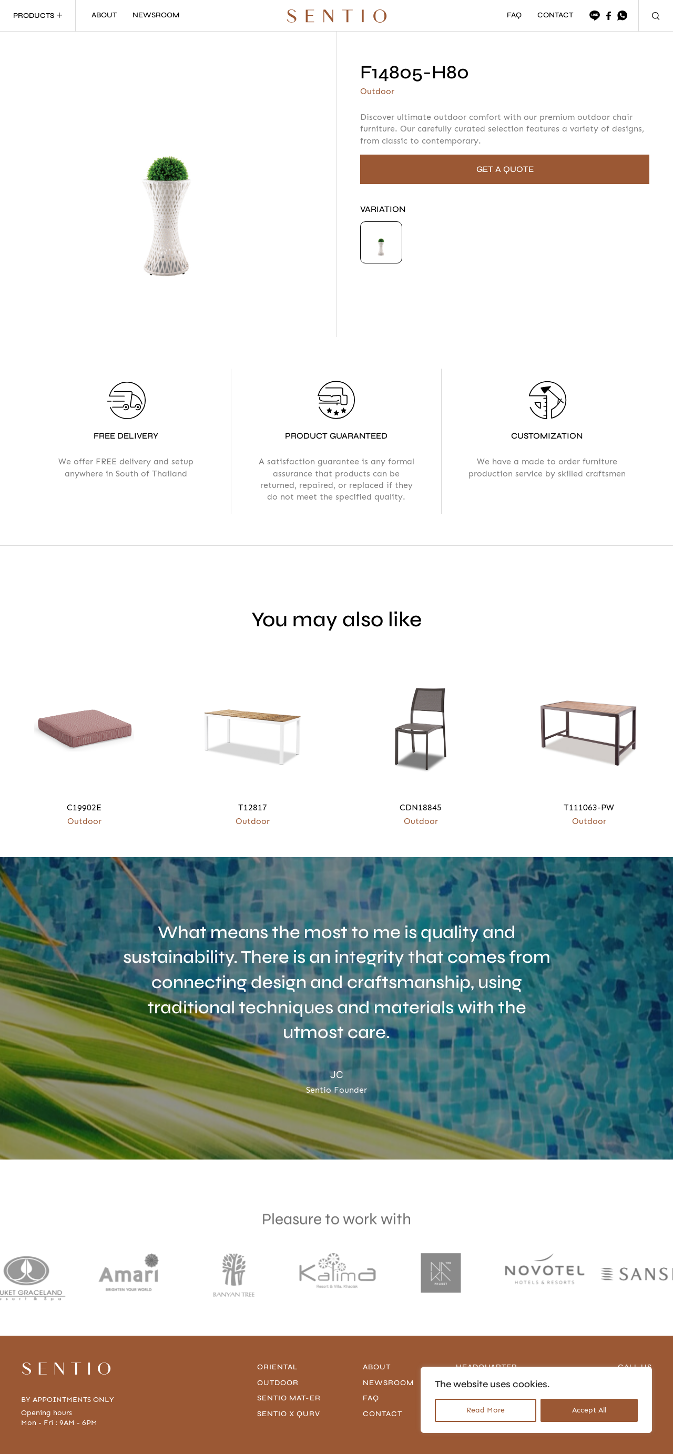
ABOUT (104, 15)
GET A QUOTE (505, 169)
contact (382, 1413)
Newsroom (388, 1382)
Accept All (589, 1410)
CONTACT (555, 15)
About (377, 1367)
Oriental (277, 1367)
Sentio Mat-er (289, 1398)
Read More (485, 1410)
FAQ (514, 15)
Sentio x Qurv (288, 1413)
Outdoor (278, 1382)
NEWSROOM (155, 15)
